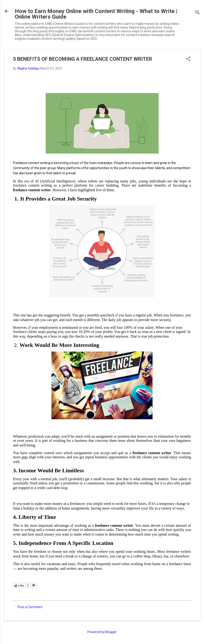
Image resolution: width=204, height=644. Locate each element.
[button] (188, 59)
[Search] (197, 13)
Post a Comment (30, 607)
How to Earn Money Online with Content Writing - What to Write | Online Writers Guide (96, 14)
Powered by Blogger (102, 632)
